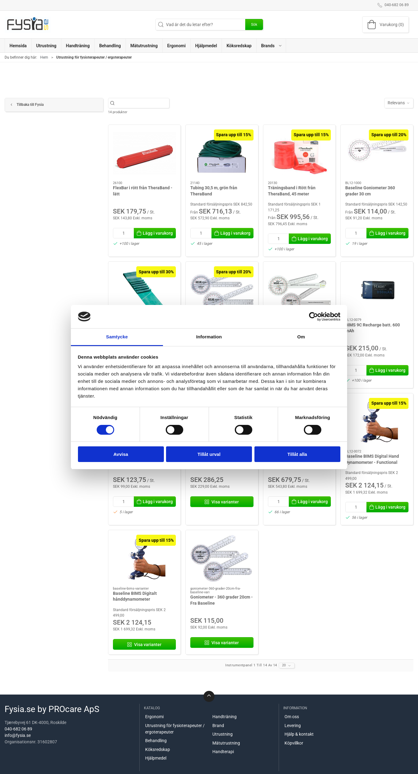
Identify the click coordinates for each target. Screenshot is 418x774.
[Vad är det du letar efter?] (142, 103)
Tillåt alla (297, 454)
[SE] (28, 24)
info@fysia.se (18, 735)
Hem (44, 57)
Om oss (291, 716)
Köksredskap (157, 749)
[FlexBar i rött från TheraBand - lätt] (144, 153)
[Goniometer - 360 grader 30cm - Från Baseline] (222, 290)
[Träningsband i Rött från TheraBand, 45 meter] (299, 153)
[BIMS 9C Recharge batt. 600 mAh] (376, 290)
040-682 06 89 (18, 728)
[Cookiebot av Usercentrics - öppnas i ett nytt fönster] (313, 316)
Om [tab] (301, 336)
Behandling (156, 740)
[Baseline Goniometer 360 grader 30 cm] (376, 153)
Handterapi (223, 751)
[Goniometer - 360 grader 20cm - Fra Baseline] (222, 558)
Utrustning (222, 734)
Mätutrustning (226, 743)
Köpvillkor (293, 743)
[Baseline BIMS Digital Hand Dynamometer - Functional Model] (376, 421)
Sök (254, 24)
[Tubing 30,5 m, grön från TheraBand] (222, 153)
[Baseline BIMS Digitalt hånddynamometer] (144, 558)
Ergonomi (154, 716)
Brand (218, 725)
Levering (292, 725)
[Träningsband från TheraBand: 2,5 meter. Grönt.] (144, 290)
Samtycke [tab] (117, 336)
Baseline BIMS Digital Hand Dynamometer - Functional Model (372, 462)
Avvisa (121, 454)
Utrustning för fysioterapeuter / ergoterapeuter (175, 728)
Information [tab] (209, 336)
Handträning (224, 716)
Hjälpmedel (155, 758)
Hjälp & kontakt (299, 734)
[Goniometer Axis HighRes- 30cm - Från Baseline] (299, 290)
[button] (271, 45)
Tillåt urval (209, 454)
